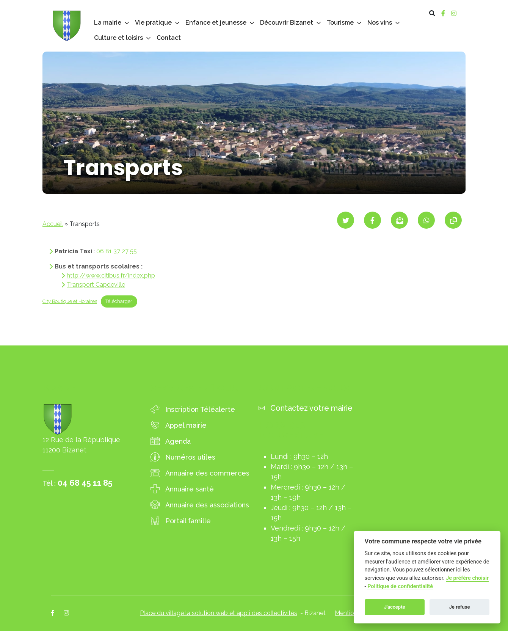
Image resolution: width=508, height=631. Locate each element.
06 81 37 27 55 (116, 251)
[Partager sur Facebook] (372, 220)
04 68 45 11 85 (85, 483)
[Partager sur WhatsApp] (426, 220)
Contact (169, 37)
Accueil (52, 224)
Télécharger (118, 301)
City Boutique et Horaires (69, 301)
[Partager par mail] (399, 220)
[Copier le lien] (453, 220)
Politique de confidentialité (400, 586)
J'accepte (394, 607)
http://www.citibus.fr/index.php (111, 275)
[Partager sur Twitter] (345, 220)
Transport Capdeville (96, 284)
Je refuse (459, 607)
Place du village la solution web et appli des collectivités (218, 613)
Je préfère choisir (467, 578)
